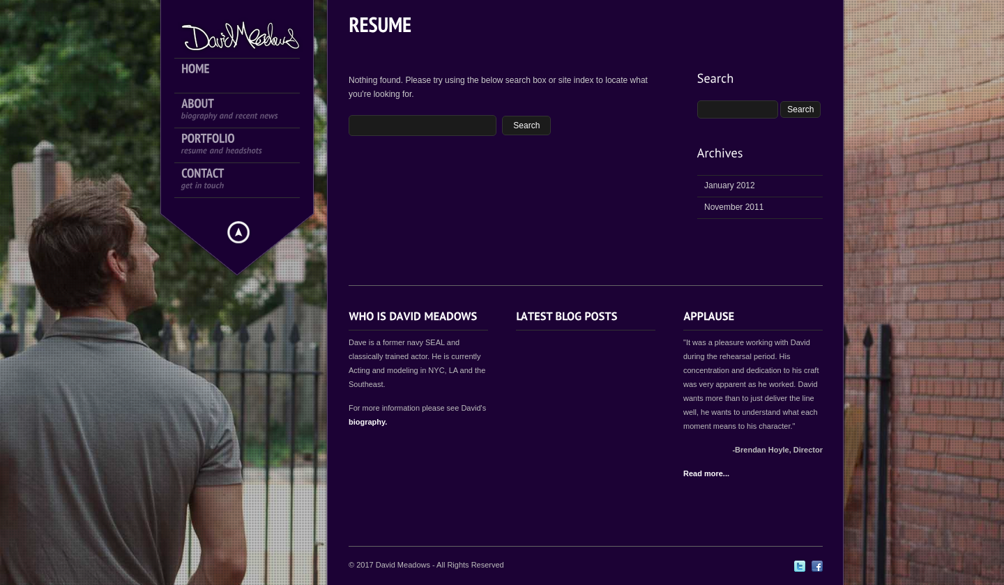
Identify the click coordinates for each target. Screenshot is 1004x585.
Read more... (706, 473)
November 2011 (733, 207)
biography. (368, 422)
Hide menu (238, 232)
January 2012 (729, 185)
